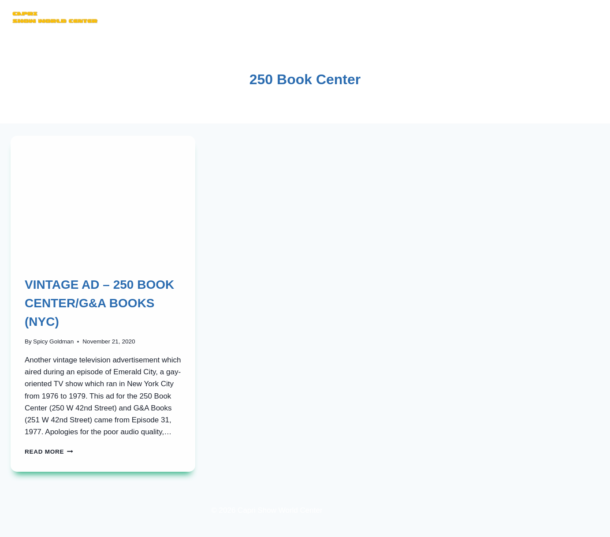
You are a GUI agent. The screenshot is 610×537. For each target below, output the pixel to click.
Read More (49, 451)
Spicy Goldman (53, 341)
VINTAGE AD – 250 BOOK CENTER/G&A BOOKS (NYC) (99, 303)
